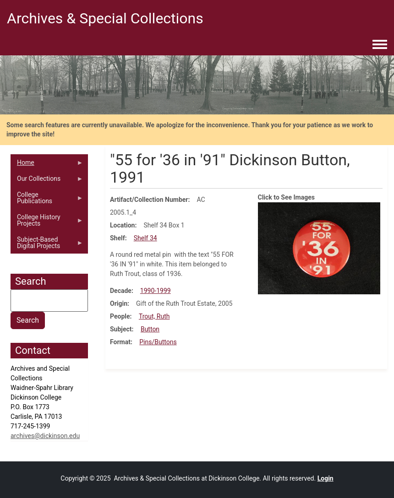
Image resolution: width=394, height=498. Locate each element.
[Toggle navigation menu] (379, 45)
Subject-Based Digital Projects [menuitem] (47, 245)
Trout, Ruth (154, 316)
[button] (319, 247)
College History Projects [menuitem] (47, 222)
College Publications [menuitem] (47, 200)
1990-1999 (155, 290)
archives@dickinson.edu (45, 435)
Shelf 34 (145, 238)
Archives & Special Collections (105, 18)
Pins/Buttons (157, 342)
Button (150, 329)
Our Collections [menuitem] (47, 181)
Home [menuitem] (47, 165)
